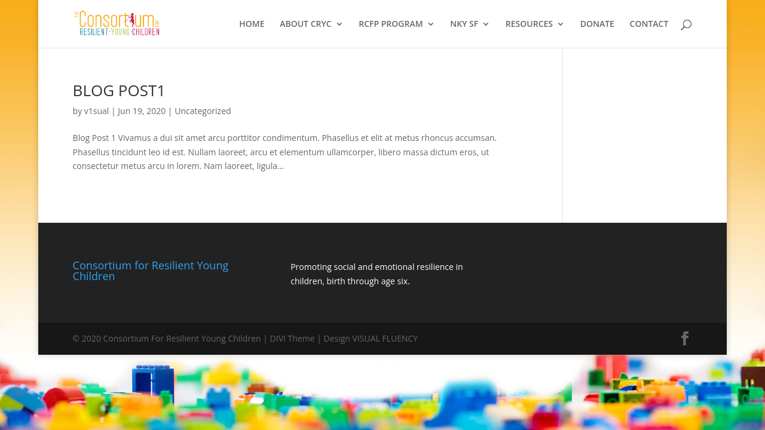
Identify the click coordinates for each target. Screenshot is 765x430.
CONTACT (649, 24)
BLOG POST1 (119, 90)
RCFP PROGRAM (391, 24)
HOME (251, 24)
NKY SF (464, 24)
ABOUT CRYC (305, 24)
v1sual (96, 110)
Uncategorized (203, 110)
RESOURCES (529, 24)
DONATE (597, 24)
